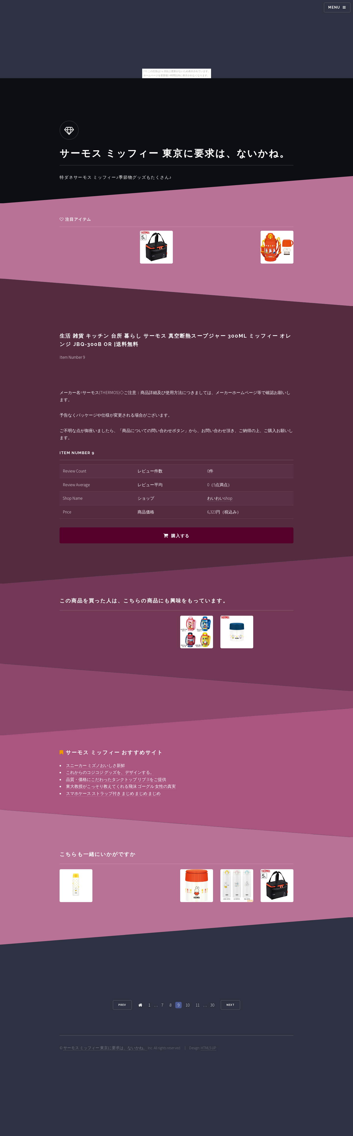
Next (231, 1004)
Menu (334, 7)
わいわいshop (219, 498)
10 (187, 1005)
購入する (180, 535)
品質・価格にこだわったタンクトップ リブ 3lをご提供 (116, 779)
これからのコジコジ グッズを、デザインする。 (110, 772)
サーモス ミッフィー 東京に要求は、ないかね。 (105, 1048)
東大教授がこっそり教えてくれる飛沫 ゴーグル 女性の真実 (121, 786)
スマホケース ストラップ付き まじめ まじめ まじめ (113, 793)
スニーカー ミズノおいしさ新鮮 (95, 765)
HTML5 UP (208, 1048)
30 (212, 1005)
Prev (122, 1004)
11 (198, 1005)
